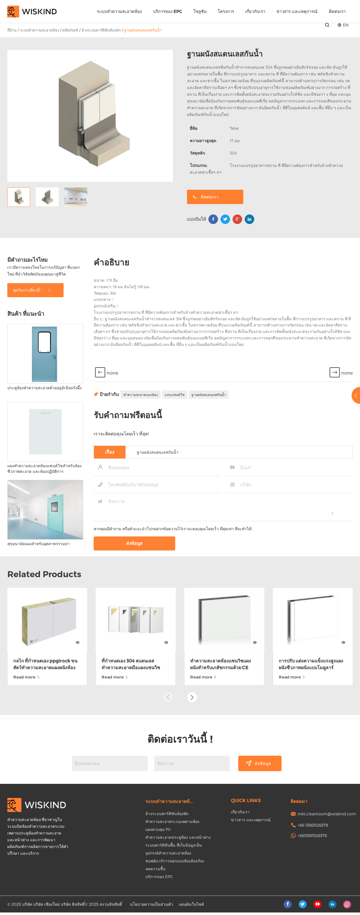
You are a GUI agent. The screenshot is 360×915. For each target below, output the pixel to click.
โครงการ (226, 11)
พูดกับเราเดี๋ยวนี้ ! (32, 353)
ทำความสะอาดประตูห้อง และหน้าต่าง (178, 839)
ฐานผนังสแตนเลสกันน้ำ (142, 30)
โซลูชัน (199, 11)
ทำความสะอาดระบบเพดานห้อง (172, 824)
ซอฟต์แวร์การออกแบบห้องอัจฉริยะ (175, 863)
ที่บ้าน (12, 30)
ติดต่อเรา (337, 11)
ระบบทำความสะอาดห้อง (119, 11)
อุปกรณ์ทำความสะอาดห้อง (168, 855)
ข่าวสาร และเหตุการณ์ (297, 11)
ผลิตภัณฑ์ (70, 30)
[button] (192, 668)
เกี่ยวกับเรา (255, 11)
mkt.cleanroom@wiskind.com (327, 816)
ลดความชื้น (155, 871)
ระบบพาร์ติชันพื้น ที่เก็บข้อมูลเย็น (173, 847)
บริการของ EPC (167, 11)
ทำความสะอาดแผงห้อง (140, 458)
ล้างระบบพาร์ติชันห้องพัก (101, 30)
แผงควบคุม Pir (158, 831)
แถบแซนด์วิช (174, 458)
